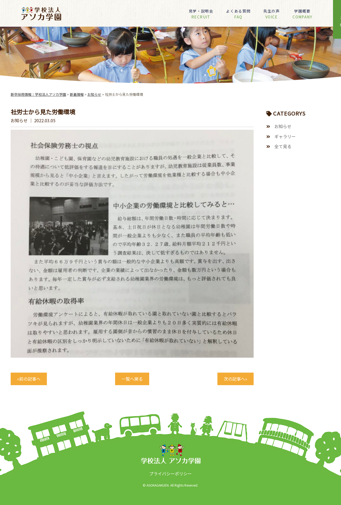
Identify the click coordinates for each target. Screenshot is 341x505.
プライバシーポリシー (170, 473)
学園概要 (302, 13)
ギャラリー (285, 136)
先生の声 (271, 13)
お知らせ (282, 126)
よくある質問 (238, 13)
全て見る (282, 146)
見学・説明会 (201, 13)
